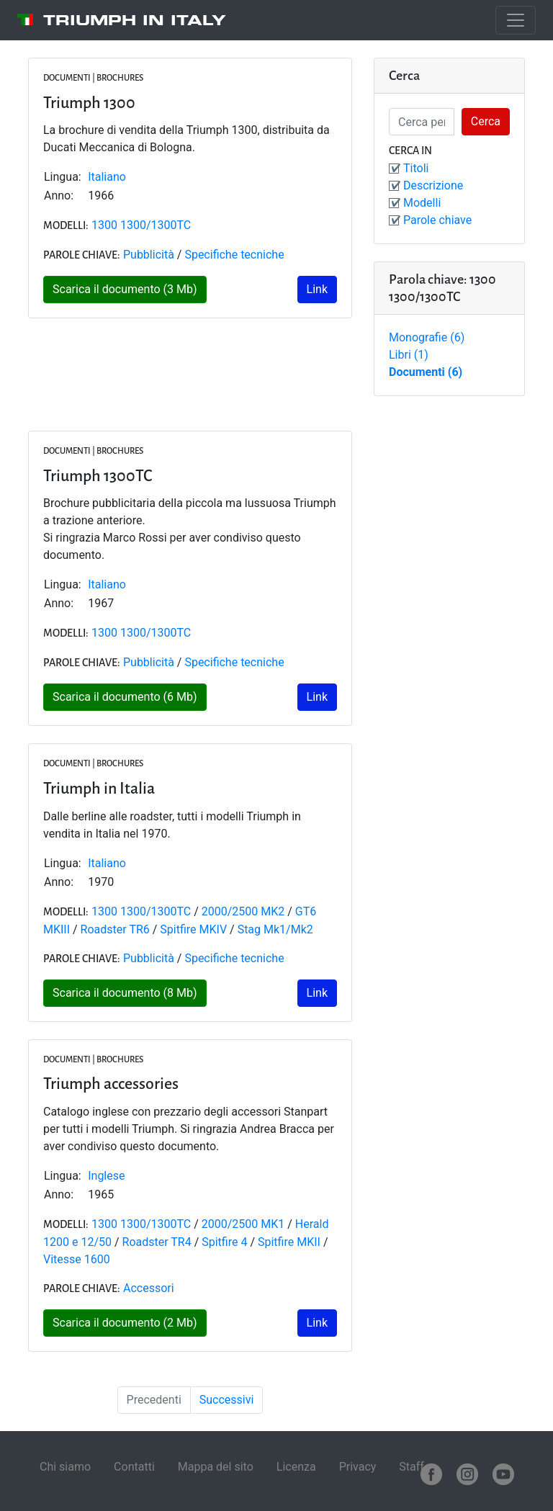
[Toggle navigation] (515, 20)
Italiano (107, 177)
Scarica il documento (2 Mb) (125, 1323)
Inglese (106, 1176)
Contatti (134, 1467)
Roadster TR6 (115, 929)
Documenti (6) (425, 372)
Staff (411, 1467)
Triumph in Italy (134, 20)
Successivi (226, 1400)
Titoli (415, 168)
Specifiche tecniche (234, 254)
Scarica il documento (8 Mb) (125, 993)
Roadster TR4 (157, 1242)
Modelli (422, 203)
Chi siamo (65, 1467)
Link (317, 289)
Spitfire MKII (289, 1242)
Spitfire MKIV (193, 929)
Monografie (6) (426, 337)
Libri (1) (408, 355)
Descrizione (433, 185)
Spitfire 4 (224, 1242)
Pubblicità (148, 254)
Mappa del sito (215, 1467)
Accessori (148, 1288)
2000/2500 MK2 (243, 911)
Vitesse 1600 (76, 1259)
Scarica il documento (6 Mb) (125, 697)
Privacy (358, 1467)
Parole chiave (437, 220)
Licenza (296, 1467)
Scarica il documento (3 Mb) (125, 289)
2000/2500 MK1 (243, 1224)
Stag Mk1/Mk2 (275, 929)
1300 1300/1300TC (141, 225)
